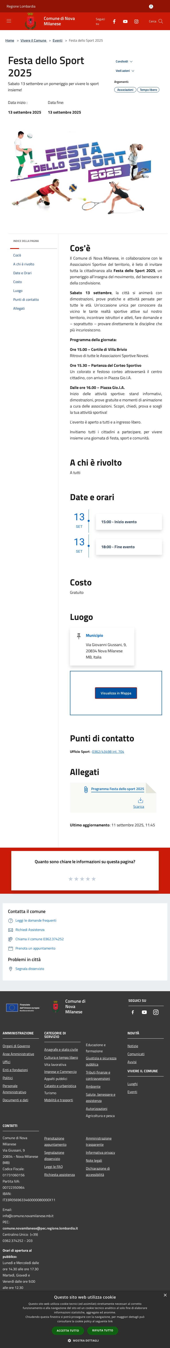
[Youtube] (123, 21)
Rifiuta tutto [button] (102, 1330)
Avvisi (132, 1061)
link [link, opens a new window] (110, 1321)
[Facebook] (112, 21)
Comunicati (136, 1054)
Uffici (6, 1061)
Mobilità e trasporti (58, 1100)
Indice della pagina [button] (26, 241)
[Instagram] (134, 21)
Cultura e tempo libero (61, 1057)
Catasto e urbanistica (60, 1085)
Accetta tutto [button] (68, 1330)
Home (9, 40)
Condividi (125, 61)
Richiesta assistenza (59, 1174)
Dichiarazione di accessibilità (98, 1171)
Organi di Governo (16, 1046)
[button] (85, 1340)
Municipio (94, 635)
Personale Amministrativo (14, 1089)
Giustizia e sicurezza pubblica (101, 1061)
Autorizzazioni (96, 1108)
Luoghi (133, 1083)
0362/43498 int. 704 (108, 751)
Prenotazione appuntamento (55, 1141)
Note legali (94, 1160)
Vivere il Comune (34, 40)
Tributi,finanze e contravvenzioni (98, 1075)
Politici (8, 1077)
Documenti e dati (15, 1100)
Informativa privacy (100, 1152)
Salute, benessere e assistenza (100, 1097)
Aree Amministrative (18, 1054)
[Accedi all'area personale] (151, 6)
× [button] (165, 1295)
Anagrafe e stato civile (61, 1049)
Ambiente (93, 1086)
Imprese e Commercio (60, 1071)
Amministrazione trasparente (99, 1141)
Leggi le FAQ (53, 1166)
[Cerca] (160, 21)
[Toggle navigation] (9, 20)
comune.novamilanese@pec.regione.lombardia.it (40, 1228)
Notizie (133, 1046)
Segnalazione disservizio (54, 1155)
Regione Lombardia (21, 6)
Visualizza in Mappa (116, 693)
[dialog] (85, 1319)
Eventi (57, 40)
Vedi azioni (126, 71)
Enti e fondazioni (15, 1069)
